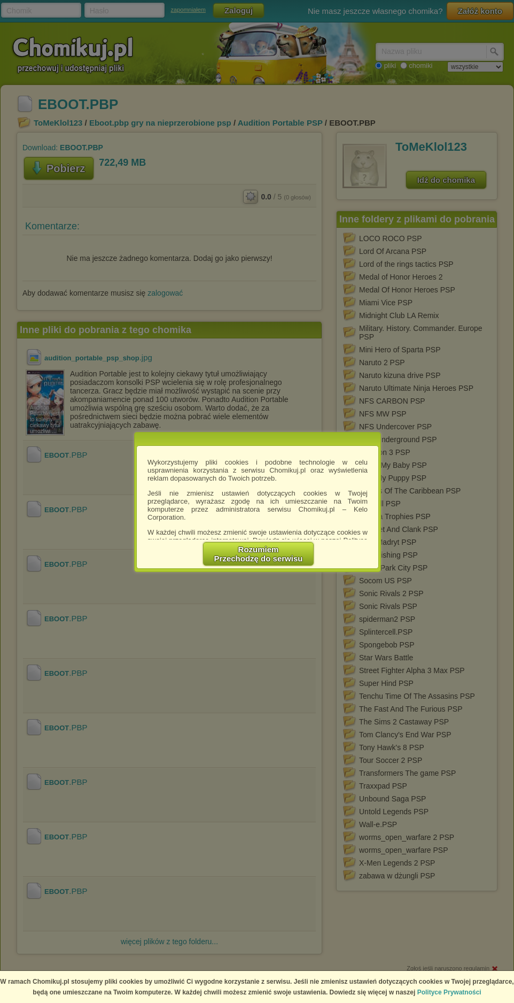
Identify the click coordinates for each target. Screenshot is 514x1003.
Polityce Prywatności (449, 992)
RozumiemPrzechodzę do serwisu (258, 554)
